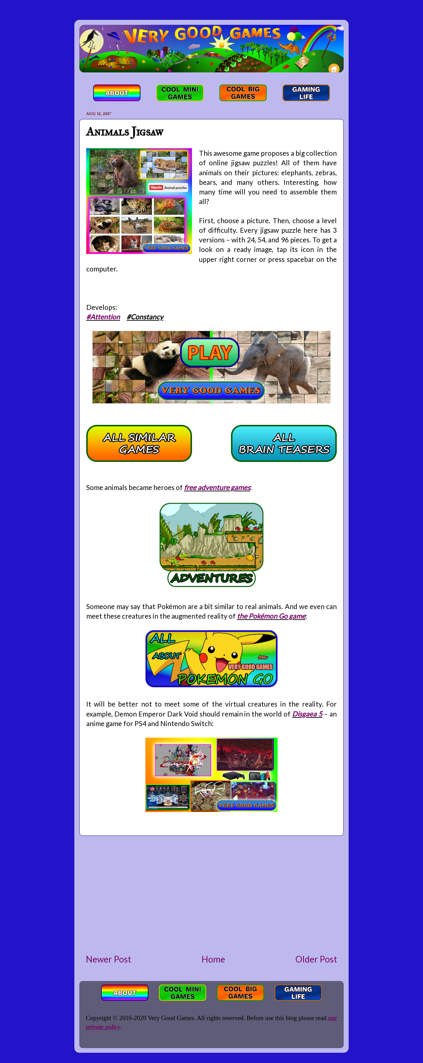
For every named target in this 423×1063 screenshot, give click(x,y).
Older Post (316, 959)
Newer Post (108, 959)
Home (213, 959)
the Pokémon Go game (271, 616)
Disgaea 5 (307, 714)
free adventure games (217, 487)
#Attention (103, 316)
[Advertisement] (211, 894)
